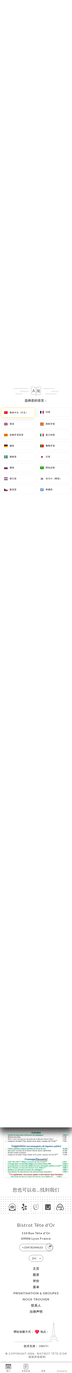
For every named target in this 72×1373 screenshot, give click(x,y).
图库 (36, 1274)
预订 (8, 1367)
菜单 (36, 1287)
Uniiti (43, 1346)
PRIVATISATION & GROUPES (36, 1293)
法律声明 (36, 1311)
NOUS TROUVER (36, 1299)
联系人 (36, 1305)
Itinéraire (62, 1367)
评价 (36, 1281)
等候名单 (26, 1367)
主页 (36, 1268)
